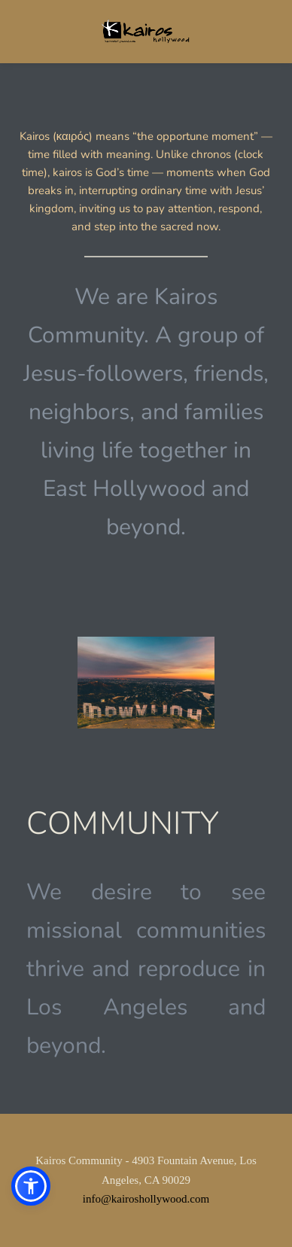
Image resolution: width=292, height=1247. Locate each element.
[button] (31, 1186)
